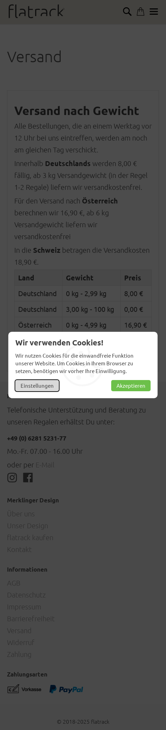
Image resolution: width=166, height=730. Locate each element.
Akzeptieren (130, 385)
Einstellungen (37, 385)
